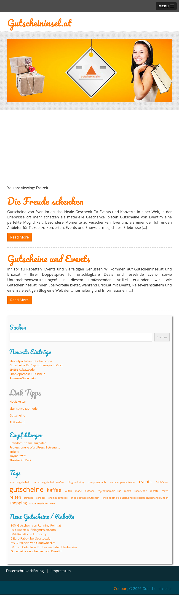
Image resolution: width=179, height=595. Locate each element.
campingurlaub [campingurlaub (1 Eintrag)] (97, 482)
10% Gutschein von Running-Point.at (36, 525)
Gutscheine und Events (48, 258)
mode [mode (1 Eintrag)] (78, 491)
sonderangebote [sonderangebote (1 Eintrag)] (38, 503)
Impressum (61, 570)
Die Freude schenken (45, 201)
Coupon (120, 588)
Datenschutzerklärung (25, 570)
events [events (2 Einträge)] (145, 481)
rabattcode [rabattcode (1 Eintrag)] (140, 491)
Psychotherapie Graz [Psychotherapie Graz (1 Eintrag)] (109, 491)
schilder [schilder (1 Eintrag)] (40, 497)
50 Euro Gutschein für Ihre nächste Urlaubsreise (44, 547)
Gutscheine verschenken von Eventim (37, 551)
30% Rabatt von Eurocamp (29, 534)
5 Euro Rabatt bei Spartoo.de (31, 538)
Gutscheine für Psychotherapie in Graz (36, 365)
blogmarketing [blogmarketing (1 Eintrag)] (76, 482)
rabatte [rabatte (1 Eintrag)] (154, 491)
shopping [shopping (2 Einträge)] (18, 503)
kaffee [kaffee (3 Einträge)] (54, 489)
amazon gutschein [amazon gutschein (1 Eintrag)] (20, 482)
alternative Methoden (25, 408)
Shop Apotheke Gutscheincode (31, 361)
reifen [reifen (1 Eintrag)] (165, 491)
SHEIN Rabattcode (22, 369)
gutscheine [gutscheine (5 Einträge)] (27, 489)
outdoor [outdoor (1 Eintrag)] (89, 491)
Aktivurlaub (17, 422)
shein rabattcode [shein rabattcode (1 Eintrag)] (58, 497)
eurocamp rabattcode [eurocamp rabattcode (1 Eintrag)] (122, 482)
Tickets (14, 452)
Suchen (162, 337)
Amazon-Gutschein (23, 378)
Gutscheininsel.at (39, 23)
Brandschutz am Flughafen (28, 443)
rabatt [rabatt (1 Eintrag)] (127, 491)
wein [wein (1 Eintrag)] (52, 503)
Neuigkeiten (18, 401)
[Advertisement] (89, 148)
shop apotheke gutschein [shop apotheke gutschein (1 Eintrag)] (85, 497)
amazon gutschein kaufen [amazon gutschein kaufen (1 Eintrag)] (49, 482)
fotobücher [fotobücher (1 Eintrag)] (162, 482)
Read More (19, 237)
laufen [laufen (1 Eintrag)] (68, 491)
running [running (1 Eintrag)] (28, 497)
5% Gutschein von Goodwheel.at (33, 543)
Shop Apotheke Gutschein (27, 374)
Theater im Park (21, 460)
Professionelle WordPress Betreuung (35, 447)
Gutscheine (17, 415)
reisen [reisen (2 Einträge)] (15, 497)
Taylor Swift (18, 456)
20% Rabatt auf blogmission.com (33, 530)
